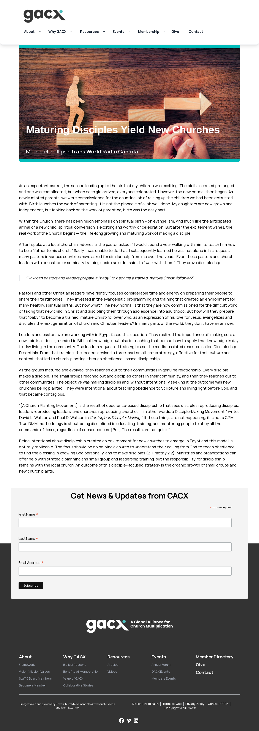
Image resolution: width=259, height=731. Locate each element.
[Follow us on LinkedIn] (136, 720)
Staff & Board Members (35, 678)
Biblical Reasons (74, 665)
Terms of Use (172, 704)
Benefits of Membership (80, 671)
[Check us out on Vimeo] (129, 720)
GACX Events (161, 671)
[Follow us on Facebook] (121, 720)
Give (175, 31)
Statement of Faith (145, 704)
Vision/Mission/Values (34, 671)
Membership (148, 31)
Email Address (31, 562)
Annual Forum (161, 665)
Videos (112, 671)
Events (118, 31)
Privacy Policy (194, 704)
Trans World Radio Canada (104, 151)
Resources (89, 31)
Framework (27, 665)
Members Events (164, 678)
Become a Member (32, 685)
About (29, 31)
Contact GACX (218, 704)
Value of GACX (73, 678)
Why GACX (57, 31)
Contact (196, 31)
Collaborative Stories (78, 685)
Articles (112, 665)
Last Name (28, 538)
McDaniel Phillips (46, 151)
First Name (28, 514)
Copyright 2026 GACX (180, 708)
